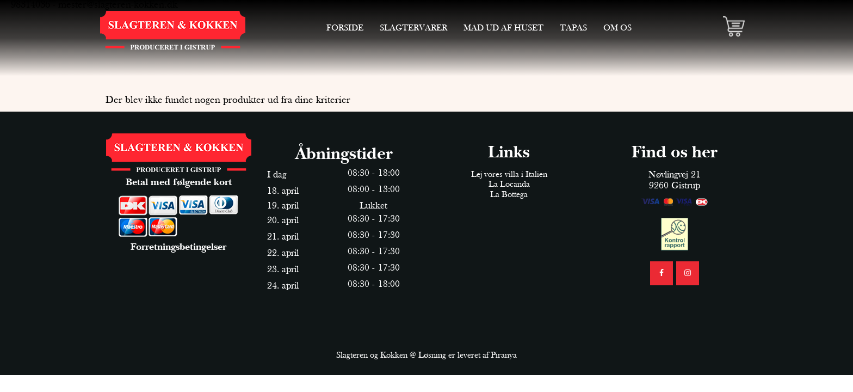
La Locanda (509, 184)
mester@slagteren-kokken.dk (117, 5)
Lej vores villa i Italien (509, 174)
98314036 (30, 5)
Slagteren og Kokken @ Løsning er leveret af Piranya (426, 355)
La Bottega (509, 195)
